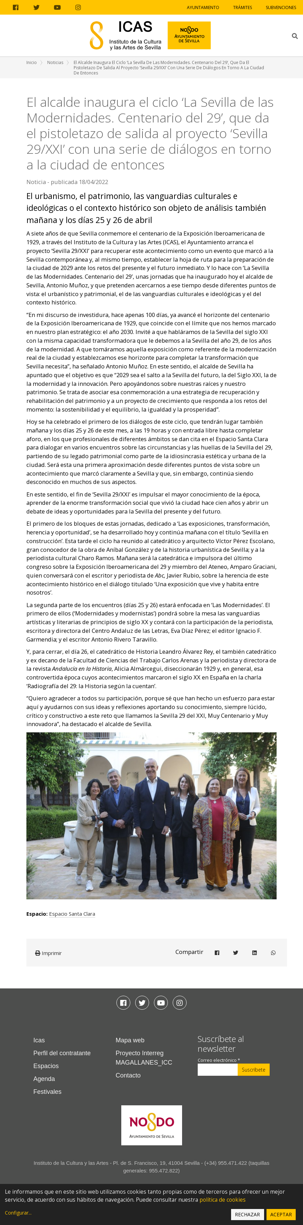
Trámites (242, 7)
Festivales (47, 1091)
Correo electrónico (219, 1060)
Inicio (31, 62)
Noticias (55, 62)
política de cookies (222, 1199)
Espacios (46, 1066)
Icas (39, 1040)
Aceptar (281, 1214)
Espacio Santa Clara (72, 913)
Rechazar (247, 1214)
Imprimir (48, 952)
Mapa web (130, 1040)
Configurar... (18, 1212)
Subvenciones (281, 7)
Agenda (44, 1078)
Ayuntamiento (203, 7)
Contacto (128, 1075)
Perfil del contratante (62, 1053)
